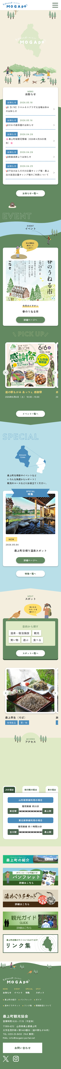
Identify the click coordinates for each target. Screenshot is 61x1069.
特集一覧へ (30, 573)
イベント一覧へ (30, 413)
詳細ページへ (30, 319)
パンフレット (25, 999)
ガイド (38, 999)
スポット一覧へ (30, 653)
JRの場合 (9, 789)
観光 (36, 633)
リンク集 (27, 1005)
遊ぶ (25, 640)
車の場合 (52, 789)
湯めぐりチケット (11, 1005)
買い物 (14, 640)
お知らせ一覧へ (30, 193)
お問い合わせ (22, 1048)
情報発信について (42, 1005)
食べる (37, 640)
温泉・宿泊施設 (19, 633)
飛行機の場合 (30, 789)
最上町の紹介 (9, 999)
